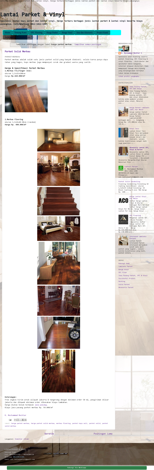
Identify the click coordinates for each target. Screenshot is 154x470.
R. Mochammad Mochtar (15, 415)
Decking (122, 281)
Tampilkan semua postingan (87, 45)
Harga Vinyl (67, 32)
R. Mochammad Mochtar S (131, 53)
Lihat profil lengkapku (129, 76)
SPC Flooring (36, 32)
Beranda (49, 434)
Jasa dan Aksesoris (84, 32)
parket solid (94, 423)
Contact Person (131, 166)
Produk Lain (25, 37)
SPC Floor (123, 272)
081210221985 (18, 457)
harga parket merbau (20, 423)
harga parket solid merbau (43, 423)
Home (7, 32)
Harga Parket (52, 32)
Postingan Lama (103, 434)
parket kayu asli (79, 423)
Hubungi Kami (124, 263)
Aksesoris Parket (126, 287)
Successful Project (127, 278)
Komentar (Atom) (22, 439)
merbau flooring (63, 423)
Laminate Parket (126, 266)
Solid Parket (10, 37)
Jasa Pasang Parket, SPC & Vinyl (133, 275)
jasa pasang (41, 405)
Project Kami (102, 32)
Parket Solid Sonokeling (129, 181)
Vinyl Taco (134, 129)
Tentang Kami (20, 32)
